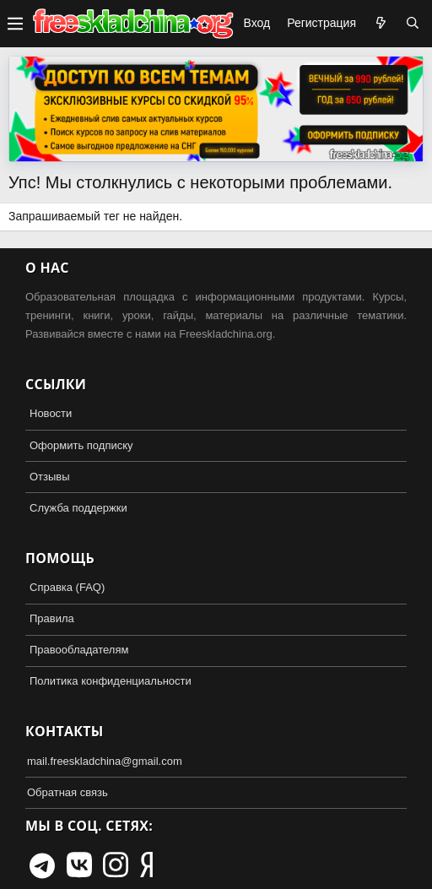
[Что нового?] (380, 23)
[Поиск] (413, 23)
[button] (15, 23)
